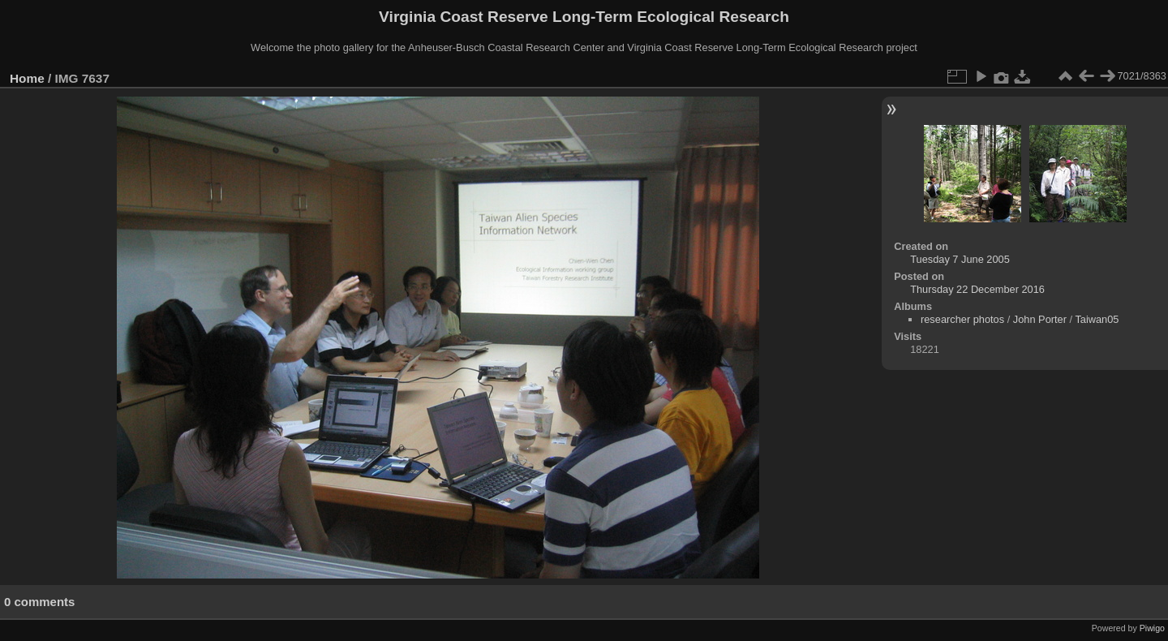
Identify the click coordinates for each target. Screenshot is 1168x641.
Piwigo (1152, 628)
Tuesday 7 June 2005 (960, 259)
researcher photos (962, 319)
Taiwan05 (1097, 319)
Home (27, 78)
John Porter (1040, 319)
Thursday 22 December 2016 (977, 289)
